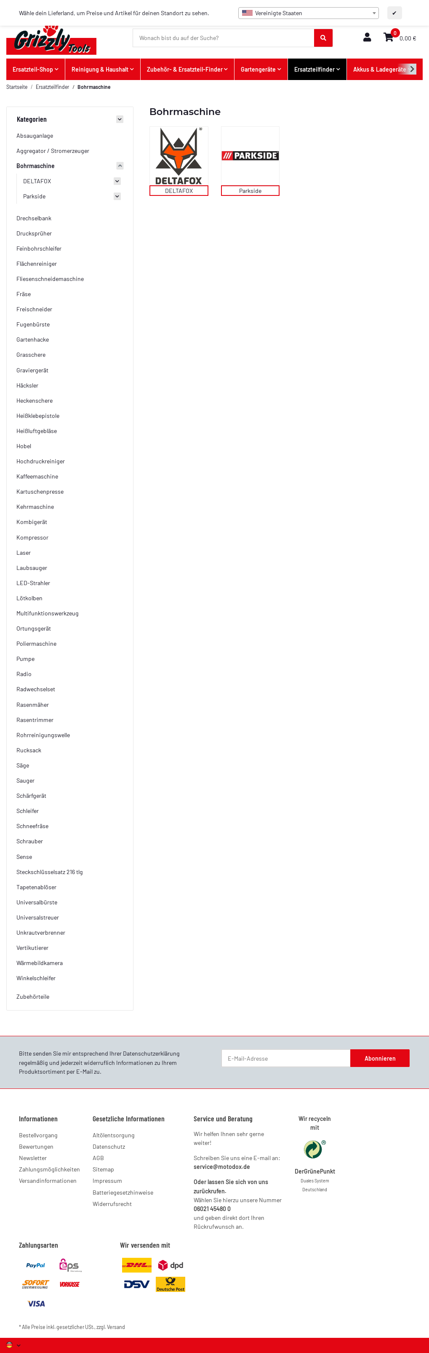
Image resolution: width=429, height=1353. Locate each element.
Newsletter (33, 1157)
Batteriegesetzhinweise (123, 1192)
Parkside (250, 190)
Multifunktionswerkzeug (47, 613)
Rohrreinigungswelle (43, 734)
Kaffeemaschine (37, 476)
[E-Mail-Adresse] (286, 1058)
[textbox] (308, 13)
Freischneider (34, 309)
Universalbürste (36, 902)
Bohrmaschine (35, 165)
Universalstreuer (37, 917)
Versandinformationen (48, 1180)
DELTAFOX (179, 190)
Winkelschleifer (36, 977)
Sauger (25, 780)
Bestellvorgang (38, 1135)
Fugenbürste (33, 324)
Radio (24, 673)
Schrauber (29, 841)
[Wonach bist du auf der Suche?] (223, 38)
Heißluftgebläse (36, 430)
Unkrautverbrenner (40, 932)
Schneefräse (32, 825)
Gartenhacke (32, 339)
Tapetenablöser (36, 886)
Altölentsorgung (114, 1135)
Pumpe (25, 658)
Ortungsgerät (33, 628)
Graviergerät (32, 370)
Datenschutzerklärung (151, 1053)
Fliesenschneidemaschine (50, 278)
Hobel (23, 445)
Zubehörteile (32, 996)
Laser (23, 552)
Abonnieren (380, 1058)
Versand (116, 1327)
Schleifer (27, 810)
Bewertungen (36, 1146)
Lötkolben (29, 598)
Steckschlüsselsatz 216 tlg (49, 871)
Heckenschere (34, 400)
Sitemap (103, 1169)
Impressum (107, 1180)
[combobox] (308, 13)
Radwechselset (35, 689)
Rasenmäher (32, 704)
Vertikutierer (32, 947)
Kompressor (32, 537)
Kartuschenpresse (40, 491)
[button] (367, 37)
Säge (22, 765)
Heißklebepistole (37, 415)
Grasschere (30, 354)
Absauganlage (34, 135)
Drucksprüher (34, 233)
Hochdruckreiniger (40, 461)
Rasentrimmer (34, 719)
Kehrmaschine (35, 506)
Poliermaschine (36, 643)
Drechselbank (33, 218)
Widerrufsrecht (112, 1203)
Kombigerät (31, 521)
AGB (98, 1157)
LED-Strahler (33, 582)
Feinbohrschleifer (38, 248)
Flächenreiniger (36, 263)
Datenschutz (109, 1146)
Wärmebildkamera (39, 962)
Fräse (23, 293)
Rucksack (28, 750)
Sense (24, 856)
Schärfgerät (31, 795)
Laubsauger (31, 567)
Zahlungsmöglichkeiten (49, 1169)
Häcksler (27, 385)
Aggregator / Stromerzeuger (52, 150)
